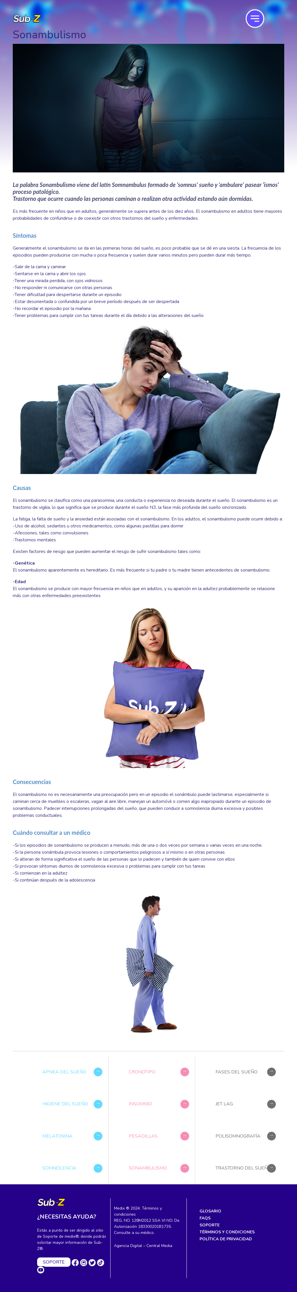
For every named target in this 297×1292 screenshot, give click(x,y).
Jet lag (224, 1104)
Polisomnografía (237, 1136)
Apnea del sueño (64, 1072)
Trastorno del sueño (243, 1168)
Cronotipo (142, 1072)
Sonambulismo (148, 1168)
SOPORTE (54, 1262)
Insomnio (140, 1104)
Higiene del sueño (65, 1104)
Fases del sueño (236, 1072)
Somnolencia (59, 1168)
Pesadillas (143, 1136)
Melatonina (57, 1136)
